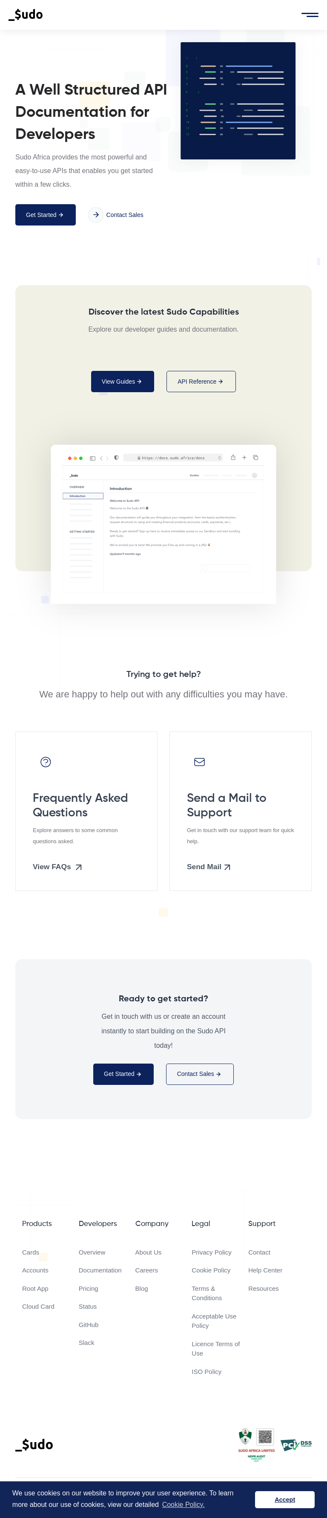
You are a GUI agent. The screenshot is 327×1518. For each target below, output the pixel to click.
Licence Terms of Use (216, 1348)
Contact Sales (115, 215)
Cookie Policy (211, 1270)
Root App (35, 1288)
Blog (141, 1288)
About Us (148, 1252)
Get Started (45, 215)
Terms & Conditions (207, 1293)
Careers (146, 1270)
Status (88, 1306)
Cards (30, 1252)
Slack (87, 1342)
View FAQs (58, 867)
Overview (92, 1252)
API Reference (201, 381)
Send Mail (210, 867)
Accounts (35, 1270)
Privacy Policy (211, 1252)
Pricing (88, 1288)
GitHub (89, 1324)
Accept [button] (285, 1499)
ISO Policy (206, 1371)
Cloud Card (38, 1306)
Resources (263, 1288)
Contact (259, 1252)
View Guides (122, 381)
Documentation (100, 1270)
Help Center (265, 1270)
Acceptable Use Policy (214, 1321)
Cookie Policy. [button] (183, 1504)
